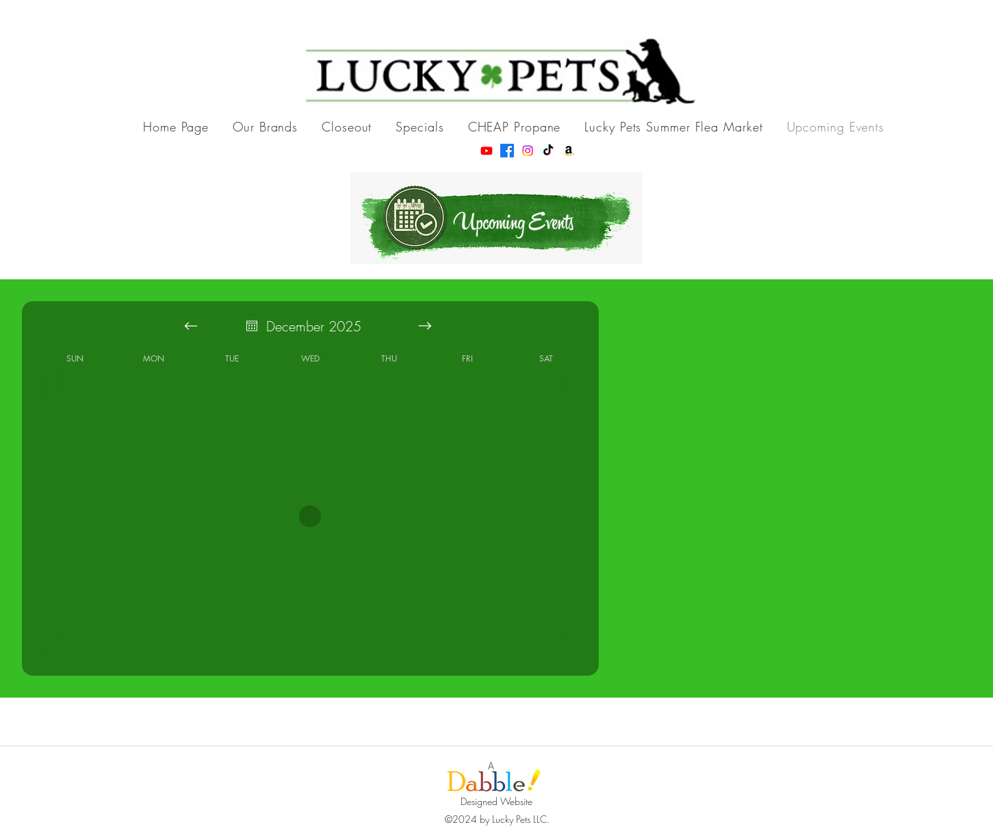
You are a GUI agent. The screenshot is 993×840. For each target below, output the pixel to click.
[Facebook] (507, 150)
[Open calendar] (251, 325)
